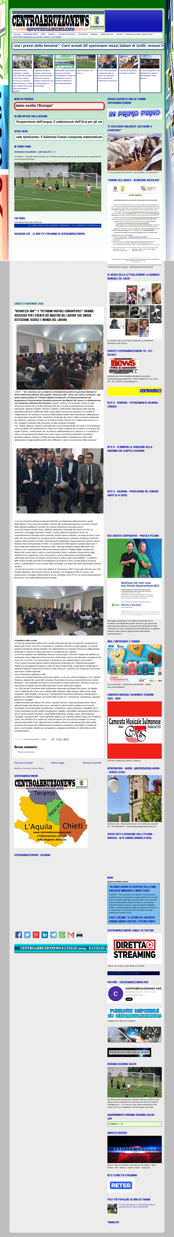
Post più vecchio (92, 762)
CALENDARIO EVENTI (30, 34)
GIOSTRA (119, 34)
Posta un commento (26, 752)
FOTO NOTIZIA (83, 34)
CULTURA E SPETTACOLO (66, 34)
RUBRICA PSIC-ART (107, 34)
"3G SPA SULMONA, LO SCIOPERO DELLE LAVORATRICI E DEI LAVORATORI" (137, 1206)
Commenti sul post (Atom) (33, 768)
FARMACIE (94, 34)
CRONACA (51, 34)
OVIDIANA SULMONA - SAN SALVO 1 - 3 (34, 152)
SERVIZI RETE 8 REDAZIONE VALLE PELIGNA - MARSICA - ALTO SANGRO (37, 37)
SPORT (43, 34)
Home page (17, 34)
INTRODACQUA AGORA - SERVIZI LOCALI (139, 34)
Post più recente (23, 762)
